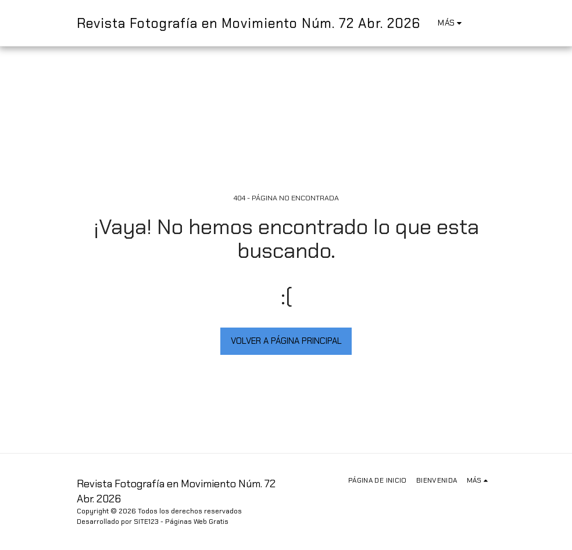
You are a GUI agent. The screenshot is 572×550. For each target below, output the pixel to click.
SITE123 (146, 521)
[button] (486, 23)
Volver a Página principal (286, 341)
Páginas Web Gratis (196, 521)
